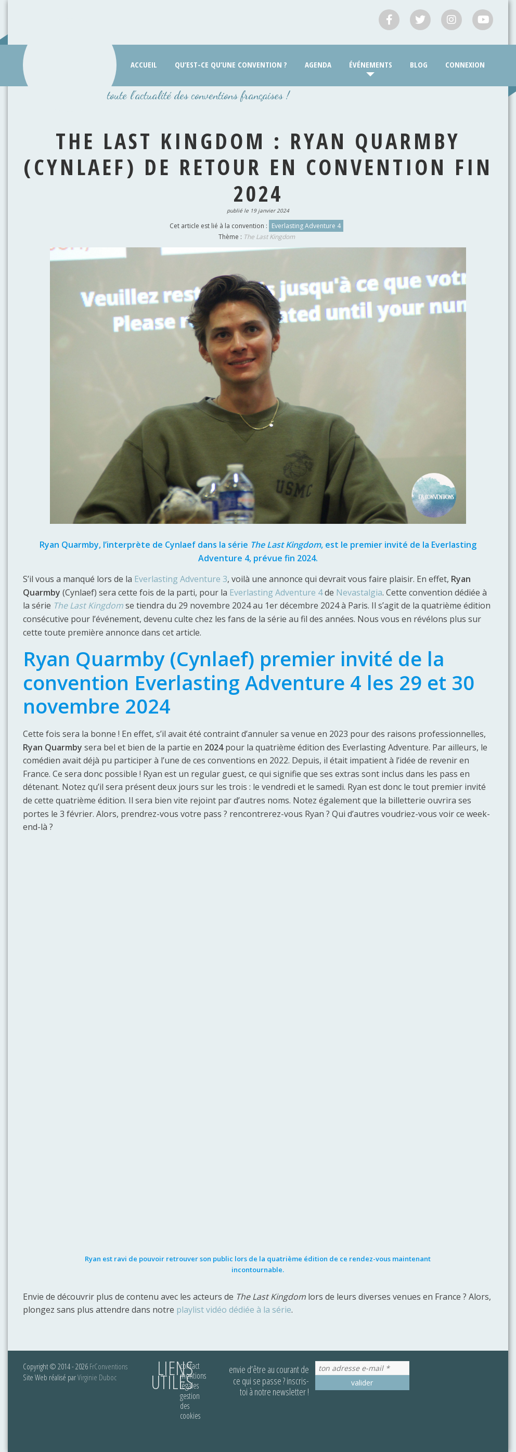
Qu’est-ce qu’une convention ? (231, 64)
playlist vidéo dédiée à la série (233, 1309)
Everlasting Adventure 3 (180, 579)
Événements (370, 64)
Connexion (465, 64)
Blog (419, 64)
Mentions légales (193, 1380)
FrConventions (108, 1366)
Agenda (318, 64)
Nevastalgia (359, 592)
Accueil (144, 64)
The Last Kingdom (269, 236)
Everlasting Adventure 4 (306, 225)
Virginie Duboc (97, 1377)
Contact (190, 1365)
